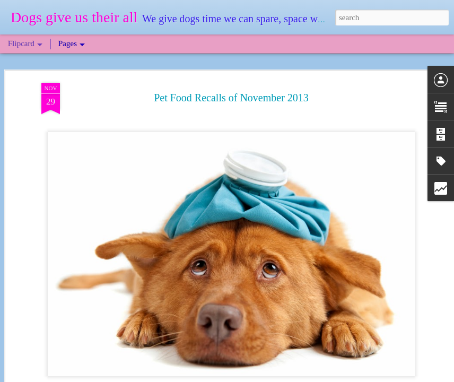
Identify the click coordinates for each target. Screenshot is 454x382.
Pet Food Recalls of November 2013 (231, 96)
